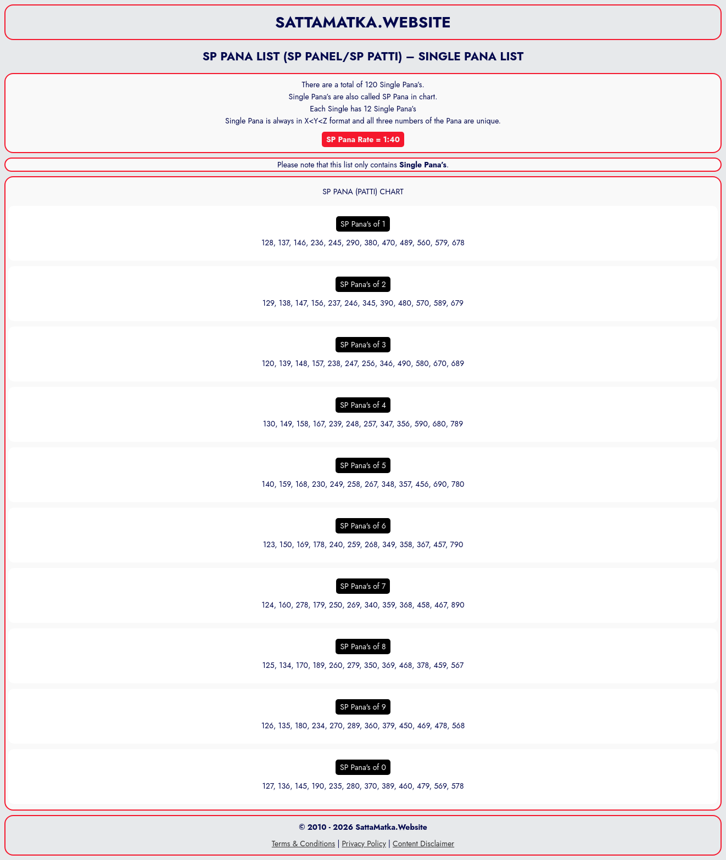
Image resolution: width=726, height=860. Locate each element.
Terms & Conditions (303, 843)
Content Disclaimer (423, 843)
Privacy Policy (364, 843)
